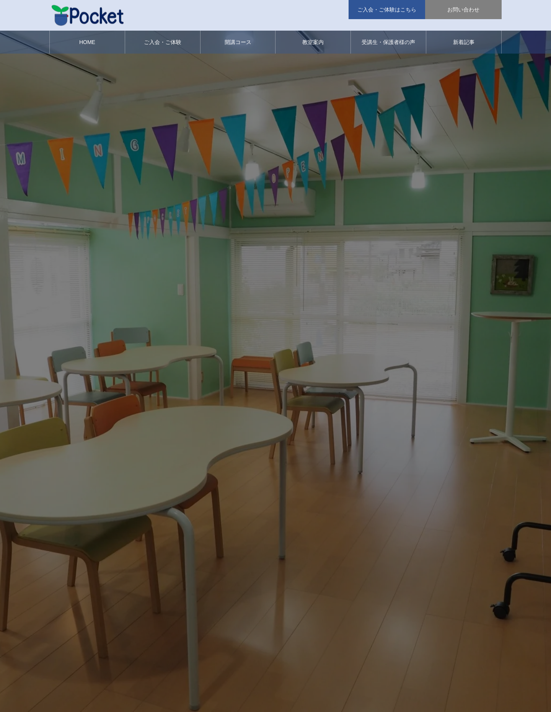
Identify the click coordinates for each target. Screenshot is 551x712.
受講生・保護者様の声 (388, 42)
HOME (87, 42)
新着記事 (463, 42)
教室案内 (313, 42)
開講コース (238, 42)
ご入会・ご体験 (162, 42)
